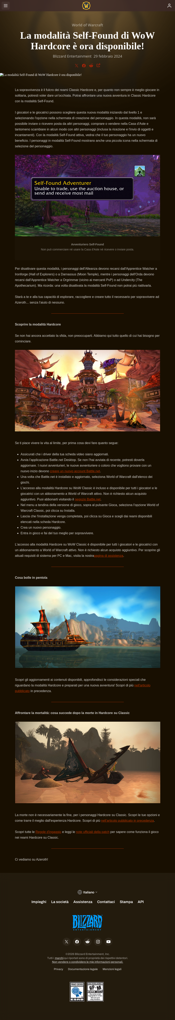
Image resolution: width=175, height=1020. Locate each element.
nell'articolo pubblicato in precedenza (127, 820)
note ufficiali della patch (92, 832)
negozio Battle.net (88, 499)
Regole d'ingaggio (48, 832)
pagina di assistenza (108, 555)
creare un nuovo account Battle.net (75, 471)
